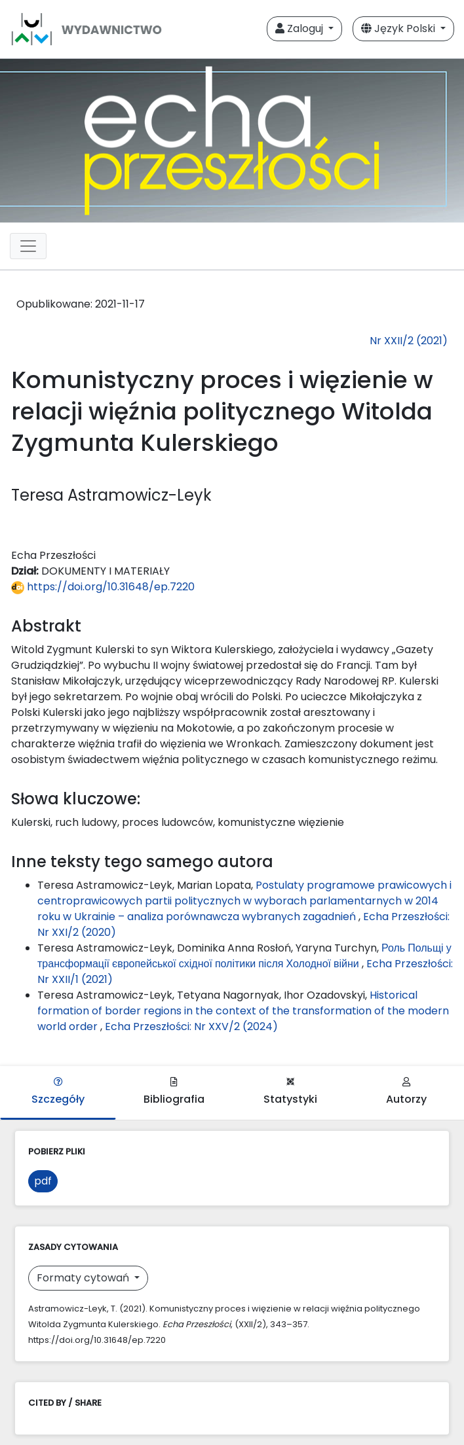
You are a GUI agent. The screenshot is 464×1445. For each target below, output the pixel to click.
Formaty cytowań (84, 1277)
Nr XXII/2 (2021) (409, 340)
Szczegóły (58, 1092)
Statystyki (290, 1092)
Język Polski (399, 28)
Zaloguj (300, 28)
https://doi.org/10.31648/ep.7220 (103, 586)
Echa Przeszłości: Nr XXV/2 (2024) (191, 1026)
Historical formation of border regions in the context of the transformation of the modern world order (243, 1011)
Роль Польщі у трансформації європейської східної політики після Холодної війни (244, 955)
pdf (43, 1180)
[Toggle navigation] (28, 246)
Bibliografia (174, 1092)
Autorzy (406, 1092)
